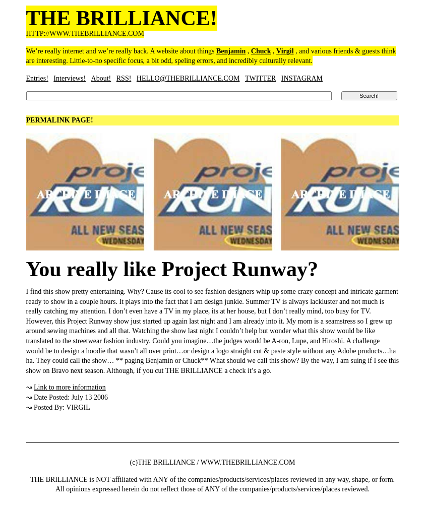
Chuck (261, 51)
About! (101, 78)
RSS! (124, 78)
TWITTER (260, 78)
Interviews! (69, 78)
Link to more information (70, 387)
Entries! (37, 78)
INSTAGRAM (302, 78)
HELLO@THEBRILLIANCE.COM (188, 78)
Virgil (284, 51)
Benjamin (231, 51)
